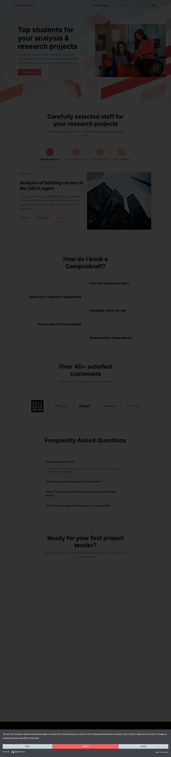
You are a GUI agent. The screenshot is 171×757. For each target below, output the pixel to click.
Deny (27, 746)
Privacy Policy (164, 752)
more (143, 746)
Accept (85, 746)
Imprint (157, 752)
